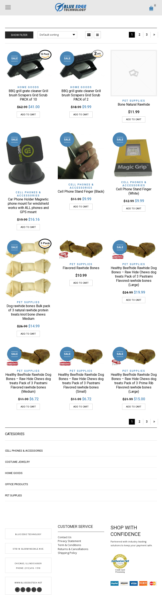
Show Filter (19, 35)
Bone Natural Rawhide (134, 104)
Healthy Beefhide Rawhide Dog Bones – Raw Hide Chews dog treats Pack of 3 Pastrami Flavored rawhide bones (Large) (134, 276)
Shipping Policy (67, 553)
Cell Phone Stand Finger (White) (133, 191)
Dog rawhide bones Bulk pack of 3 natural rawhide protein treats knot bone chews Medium (28, 312)
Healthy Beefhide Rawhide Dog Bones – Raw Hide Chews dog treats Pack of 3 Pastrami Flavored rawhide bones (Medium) (28, 383)
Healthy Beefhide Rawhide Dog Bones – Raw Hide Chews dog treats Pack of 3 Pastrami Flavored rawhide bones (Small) (81, 383)
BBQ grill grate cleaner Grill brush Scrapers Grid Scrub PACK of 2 (81, 95)
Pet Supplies (133, 100)
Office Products (16, 484)
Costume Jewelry (17, 461)
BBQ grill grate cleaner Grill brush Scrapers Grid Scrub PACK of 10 (28, 95)
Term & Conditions (69, 545)
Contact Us (65, 537)
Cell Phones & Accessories (28, 194)
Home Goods (28, 87)
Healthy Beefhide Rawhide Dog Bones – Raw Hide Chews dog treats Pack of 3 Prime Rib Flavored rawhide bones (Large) (134, 383)
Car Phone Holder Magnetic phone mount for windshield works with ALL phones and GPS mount (28, 205)
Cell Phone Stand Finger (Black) (81, 191)
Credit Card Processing (120, 571)
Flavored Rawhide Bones (81, 268)
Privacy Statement (69, 541)
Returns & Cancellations (73, 549)
